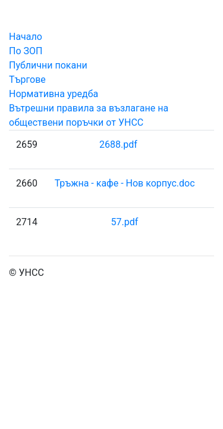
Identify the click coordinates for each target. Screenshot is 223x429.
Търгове (27, 79)
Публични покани (48, 65)
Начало (25, 36)
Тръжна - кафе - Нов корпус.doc (125, 183)
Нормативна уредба (53, 94)
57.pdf (124, 222)
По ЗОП (25, 51)
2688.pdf (118, 144)
